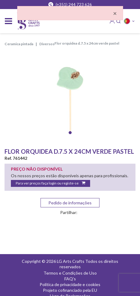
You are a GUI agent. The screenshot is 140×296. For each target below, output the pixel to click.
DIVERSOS (46, 44)
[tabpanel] (70, 96)
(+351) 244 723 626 (70, 4)
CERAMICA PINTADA (19, 44)
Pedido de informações (70, 202)
